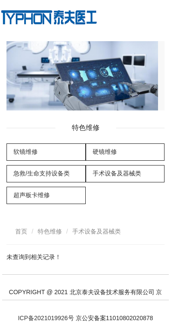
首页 (21, 231)
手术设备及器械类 (117, 173)
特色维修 (50, 231)
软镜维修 (25, 151)
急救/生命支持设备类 (41, 173)
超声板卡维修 (31, 194)
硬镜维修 (105, 151)
